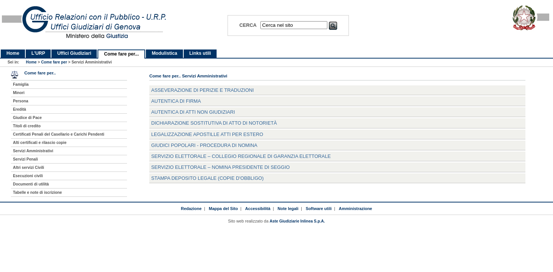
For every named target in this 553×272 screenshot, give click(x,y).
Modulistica (164, 53)
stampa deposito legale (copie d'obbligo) (207, 178)
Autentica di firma (176, 101)
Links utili (200, 53)
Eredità (19, 109)
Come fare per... (121, 54)
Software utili (319, 208)
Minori (19, 93)
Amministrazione (355, 208)
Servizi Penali (25, 159)
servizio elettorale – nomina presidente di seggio (220, 167)
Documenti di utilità (31, 184)
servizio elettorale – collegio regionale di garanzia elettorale (241, 156)
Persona (20, 101)
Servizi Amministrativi (33, 151)
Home (12, 53)
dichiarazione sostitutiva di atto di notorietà (214, 123)
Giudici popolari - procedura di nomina (204, 145)
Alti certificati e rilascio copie (40, 143)
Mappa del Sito (223, 208)
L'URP (38, 53)
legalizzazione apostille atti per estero (207, 134)
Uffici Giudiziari (74, 53)
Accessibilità (257, 208)
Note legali (287, 208)
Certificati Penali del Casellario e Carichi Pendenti (58, 134)
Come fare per (54, 62)
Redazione (191, 208)
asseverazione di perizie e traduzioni (202, 90)
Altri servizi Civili (28, 167)
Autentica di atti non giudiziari (193, 112)
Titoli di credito (26, 126)
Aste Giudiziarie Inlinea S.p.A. (297, 221)
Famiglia (21, 84)
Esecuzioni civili (28, 176)
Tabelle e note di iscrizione (37, 192)
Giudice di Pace (27, 118)
